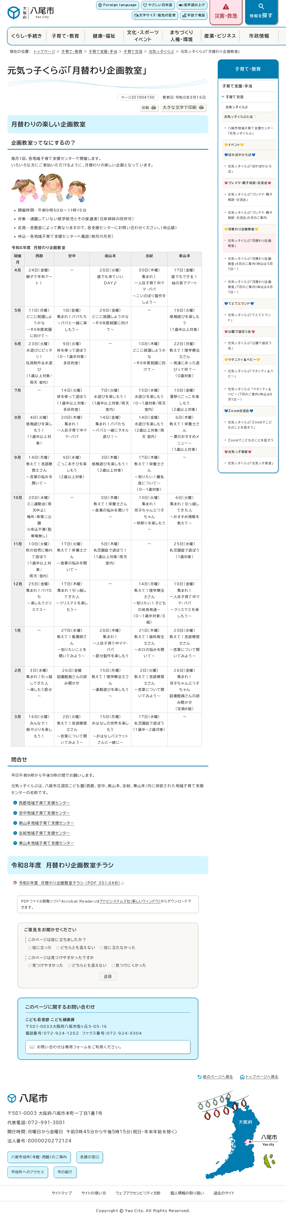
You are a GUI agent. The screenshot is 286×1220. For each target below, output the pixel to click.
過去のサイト (224, 1193)
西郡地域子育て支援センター (44, 803)
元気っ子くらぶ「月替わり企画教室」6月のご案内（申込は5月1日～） (250, 264)
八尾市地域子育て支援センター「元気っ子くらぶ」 (250, 131)
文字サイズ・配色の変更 (157, 15)
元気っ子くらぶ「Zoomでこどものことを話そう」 (250, 425)
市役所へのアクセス (27, 1172)
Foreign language (120, 5)
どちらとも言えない (77, 947)
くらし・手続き (26, 36)
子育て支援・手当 (103, 51)
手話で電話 (196, 15)
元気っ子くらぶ (161, 51)
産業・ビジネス (220, 36)
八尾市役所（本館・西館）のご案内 (39, 1157)
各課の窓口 (89, 1157)
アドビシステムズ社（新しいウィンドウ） (130, 901)
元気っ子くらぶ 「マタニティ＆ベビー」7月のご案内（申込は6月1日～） (250, 394)
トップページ (44, 51)
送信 (108, 976)
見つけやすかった (48, 965)
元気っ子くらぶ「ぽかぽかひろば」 (250, 169)
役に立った (42, 947)
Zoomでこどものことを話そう (251, 440)
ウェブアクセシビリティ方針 (138, 1193)
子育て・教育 (66, 36)
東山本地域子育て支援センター (46, 843)
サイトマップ (62, 1193)
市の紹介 (65, 1172)
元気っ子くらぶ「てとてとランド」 (249, 318)
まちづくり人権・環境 (181, 36)
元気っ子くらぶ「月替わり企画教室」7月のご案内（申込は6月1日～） (250, 287)
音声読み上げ (194, 5)
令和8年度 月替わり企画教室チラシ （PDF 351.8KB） (71, 883)
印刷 (145, 107)
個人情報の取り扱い (187, 1193)
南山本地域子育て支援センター (46, 823)
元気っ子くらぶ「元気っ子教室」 (250, 463)
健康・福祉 (104, 36)
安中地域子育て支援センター (44, 813)
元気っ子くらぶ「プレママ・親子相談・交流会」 (250, 197)
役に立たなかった (120, 947)
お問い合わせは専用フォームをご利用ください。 (79, 1047)
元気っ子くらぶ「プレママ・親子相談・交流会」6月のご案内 (250, 215)
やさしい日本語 (160, 5)
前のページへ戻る (218, 1077)
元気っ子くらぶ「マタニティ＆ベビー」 (250, 374)
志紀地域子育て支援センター (44, 833)
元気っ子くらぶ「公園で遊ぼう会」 (250, 346)
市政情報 (259, 36)
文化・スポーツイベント (143, 36)
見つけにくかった (131, 965)
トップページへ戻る (262, 1077)
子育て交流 (132, 51)
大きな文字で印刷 (180, 107)
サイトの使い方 (93, 1193)
